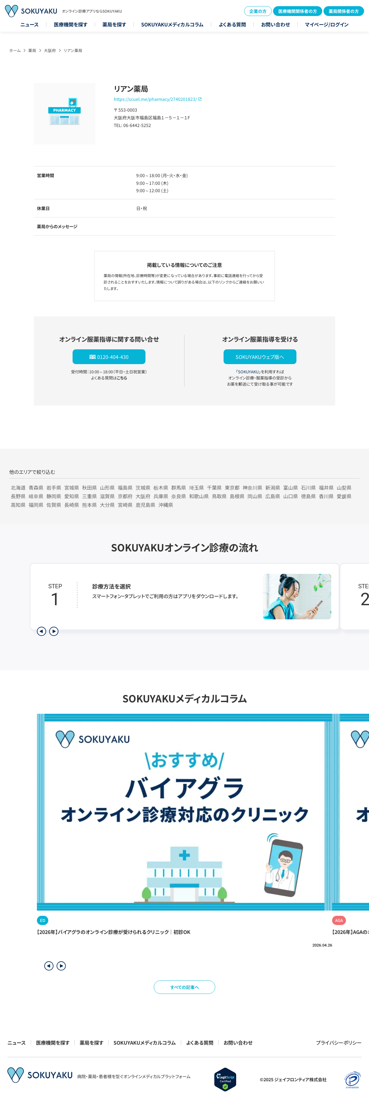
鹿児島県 (145, 504)
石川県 (308, 487)
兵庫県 (160, 496)
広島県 (272, 496)
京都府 (125, 496)
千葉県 (214, 487)
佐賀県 (53, 504)
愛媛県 (344, 496)
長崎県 (71, 504)
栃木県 (160, 487)
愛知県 (71, 496)
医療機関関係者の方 (297, 11)
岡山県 (255, 496)
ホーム (15, 50)
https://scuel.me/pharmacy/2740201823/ (155, 99)
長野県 (18, 496)
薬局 (32, 50)
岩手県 (53, 487)
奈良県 (178, 496)
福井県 (326, 487)
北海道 (18, 487)
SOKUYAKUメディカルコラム (172, 24)
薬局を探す (114, 24)
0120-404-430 (113, 356)
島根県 (237, 496)
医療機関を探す (70, 24)
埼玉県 (196, 487)
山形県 (107, 487)
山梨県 (344, 487)
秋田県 (89, 487)
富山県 (290, 487)
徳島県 (308, 496)
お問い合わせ (275, 24)
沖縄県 (165, 504)
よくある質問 (232, 24)
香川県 (326, 496)
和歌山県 (199, 496)
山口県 (290, 496)
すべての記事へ (184, 987)
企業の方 (258, 11)
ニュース (29, 24)
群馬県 (178, 487)
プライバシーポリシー (339, 1042)
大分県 (107, 504)
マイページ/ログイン (327, 24)
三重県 (89, 496)
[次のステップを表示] (53, 631)
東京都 (232, 487)
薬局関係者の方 (344, 11)
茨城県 (143, 487)
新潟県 (272, 487)
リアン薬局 (73, 50)
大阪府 (50, 50)
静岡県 (53, 496)
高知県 (18, 504)
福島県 (125, 487)
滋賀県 (107, 496)
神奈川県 (252, 487)
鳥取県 (219, 496)
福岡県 (36, 504)
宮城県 (71, 487)
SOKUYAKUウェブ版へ (260, 356)
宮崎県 (125, 504)
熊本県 (89, 504)
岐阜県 (36, 496)
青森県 (36, 487)
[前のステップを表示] (41, 631)
